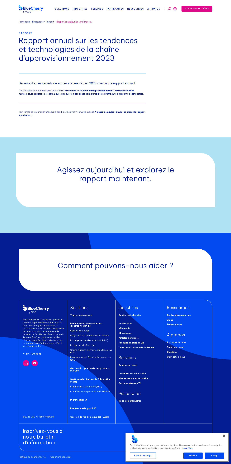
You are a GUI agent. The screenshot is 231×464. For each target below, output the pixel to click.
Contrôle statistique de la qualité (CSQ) (90, 391)
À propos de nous (176, 342)
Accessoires (125, 323)
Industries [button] (80, 9)
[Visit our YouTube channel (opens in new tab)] (35, 363)
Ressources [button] (135, 9)
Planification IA (78, 400)
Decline (193, 455)
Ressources (38, 21)
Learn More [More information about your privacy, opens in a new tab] (187, 448)
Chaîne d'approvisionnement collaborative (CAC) (91, 351)
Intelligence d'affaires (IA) (82, 345)
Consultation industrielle (132, 373)
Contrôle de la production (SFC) (86, 386)
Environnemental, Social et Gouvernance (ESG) (90, 358)
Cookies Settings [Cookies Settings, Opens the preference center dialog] (142, 455)
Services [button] (97, 9)
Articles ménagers (129, 338)
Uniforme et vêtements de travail (136, 347)
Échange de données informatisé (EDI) (89, 340)
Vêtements (124, 328)
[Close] (224, 436)
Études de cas (174, 324)
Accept (214, 455)
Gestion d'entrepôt (79, 330)
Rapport (50, 21)
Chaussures (125, 333)
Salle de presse (175, 347)
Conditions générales (60, 457)
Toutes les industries (130, 315)
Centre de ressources (179, 315)
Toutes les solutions (81, 315)
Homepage (24, 21)
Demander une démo (197, 9)
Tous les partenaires (130, 401)
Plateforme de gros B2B (83, 408)
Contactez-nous (176, 357)
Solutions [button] (62, 9)
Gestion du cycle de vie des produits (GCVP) (90, 369)
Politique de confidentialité (32, 457)
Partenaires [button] (115, 9)
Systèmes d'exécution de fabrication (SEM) (90, 380)
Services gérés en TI (130, 383)
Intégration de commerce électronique (89, 335)
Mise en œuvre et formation (133, 378)
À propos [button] (153, 9)
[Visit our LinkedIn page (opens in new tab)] (26, 363)
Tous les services (128, 365)
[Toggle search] (169, 8)
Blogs (170, 320)
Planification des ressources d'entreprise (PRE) (86, 324)
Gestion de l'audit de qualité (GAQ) (89, 417)
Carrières (172, 352)
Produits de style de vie (131, 342)
